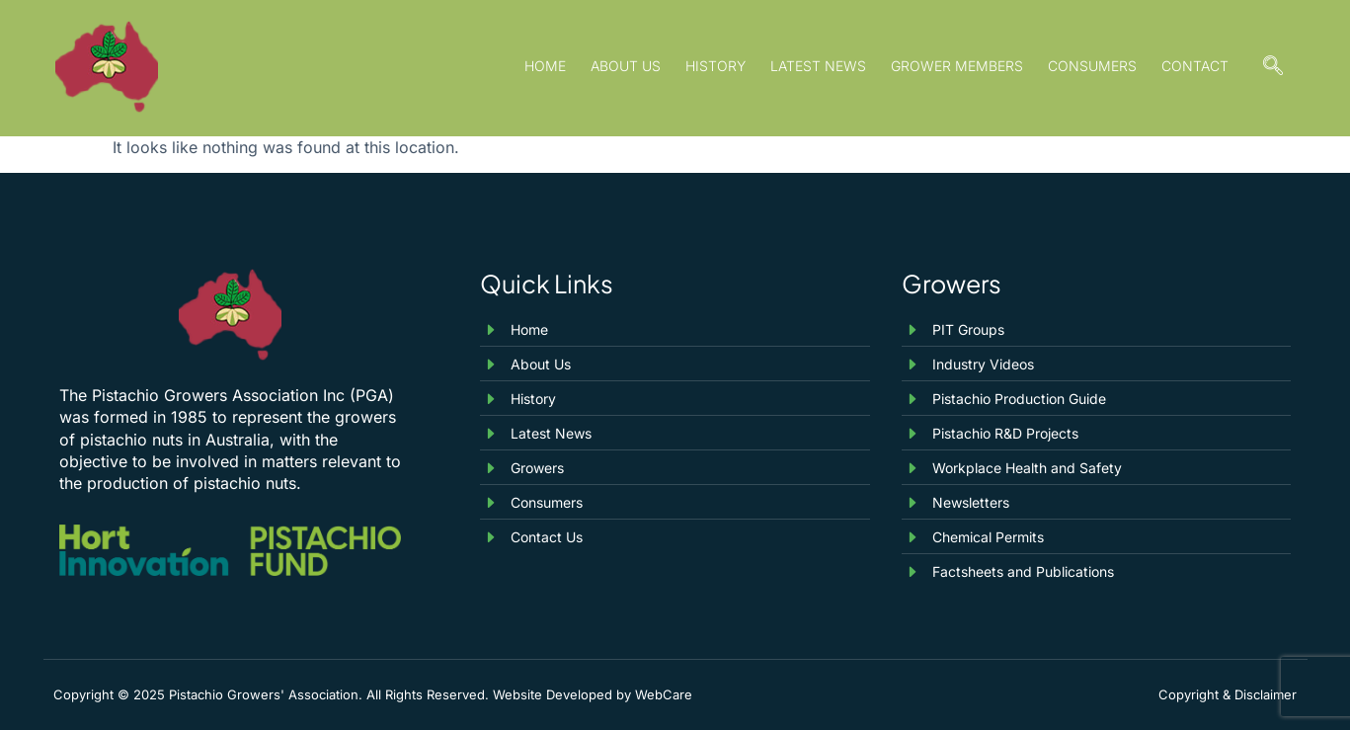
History (715, 65)
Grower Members (957, 65)
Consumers (1092, 65)
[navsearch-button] (1273, 68)
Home (545, 65)
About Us (626, 65)
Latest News (818, 65)
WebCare (663, 694)
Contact (1195, 65)
